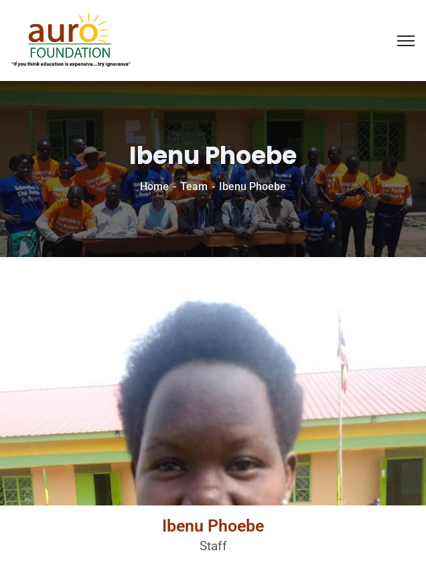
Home (154, 186)
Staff (213, 546)
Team (194, 186)
